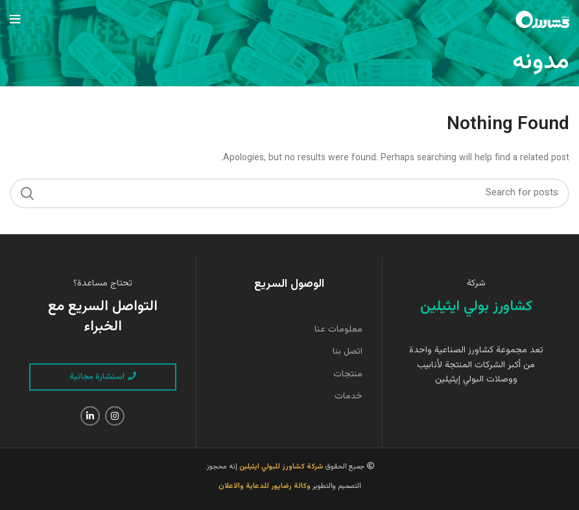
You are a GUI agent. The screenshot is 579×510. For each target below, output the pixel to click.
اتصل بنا (347, 352)
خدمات (348, 396)
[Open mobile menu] (15, 19)
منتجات (347, 374)
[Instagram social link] (114, 416)
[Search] (289, 193)
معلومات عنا (338, 329)
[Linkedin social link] (90, 416)
